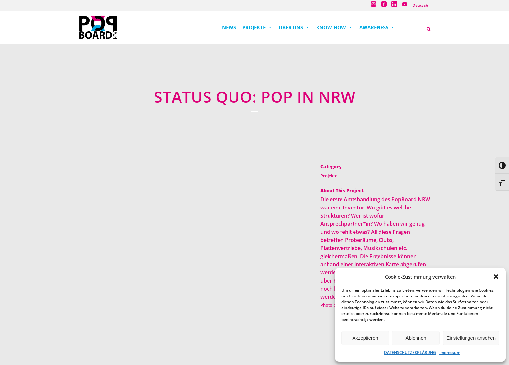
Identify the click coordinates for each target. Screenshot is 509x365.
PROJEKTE (257, 27)
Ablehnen (415, 338)
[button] (496, 276)
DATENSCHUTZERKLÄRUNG (410, 352)
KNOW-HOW (334, 27)
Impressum (449, 352)
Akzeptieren (365, 338)
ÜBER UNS (294, 27)
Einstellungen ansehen (471, 338)
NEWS (229, 27)
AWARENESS (377, 27)
